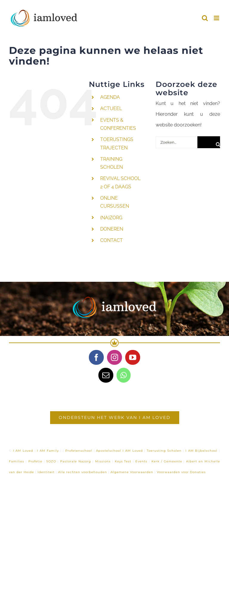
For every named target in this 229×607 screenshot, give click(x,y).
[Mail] (105, 375)
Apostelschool (108, 451)
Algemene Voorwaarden (132, 472)
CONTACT (111, 240)
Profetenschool (78, 451)
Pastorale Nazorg (75, 461)
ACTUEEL (111, 108)
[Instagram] (114, 357)
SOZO (51, 461)
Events (141, 461)
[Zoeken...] (176, 142)
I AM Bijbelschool (201, 451)
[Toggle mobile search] (205, 18)
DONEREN (111, 229)
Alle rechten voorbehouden (82, 472)
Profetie (35, 461)
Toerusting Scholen (164, 451)
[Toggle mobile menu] (217, 18)
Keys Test (123, 461)
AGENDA (110, 97)
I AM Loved (23, 451)
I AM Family (47, 451)
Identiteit (46, 472)
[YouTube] (132, 357)
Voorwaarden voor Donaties (181, 472)
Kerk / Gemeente (166, 461)
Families (16, 461)
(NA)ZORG (111, 217)
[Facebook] (96, 357)
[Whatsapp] (124, 375)
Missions (103, 461)
